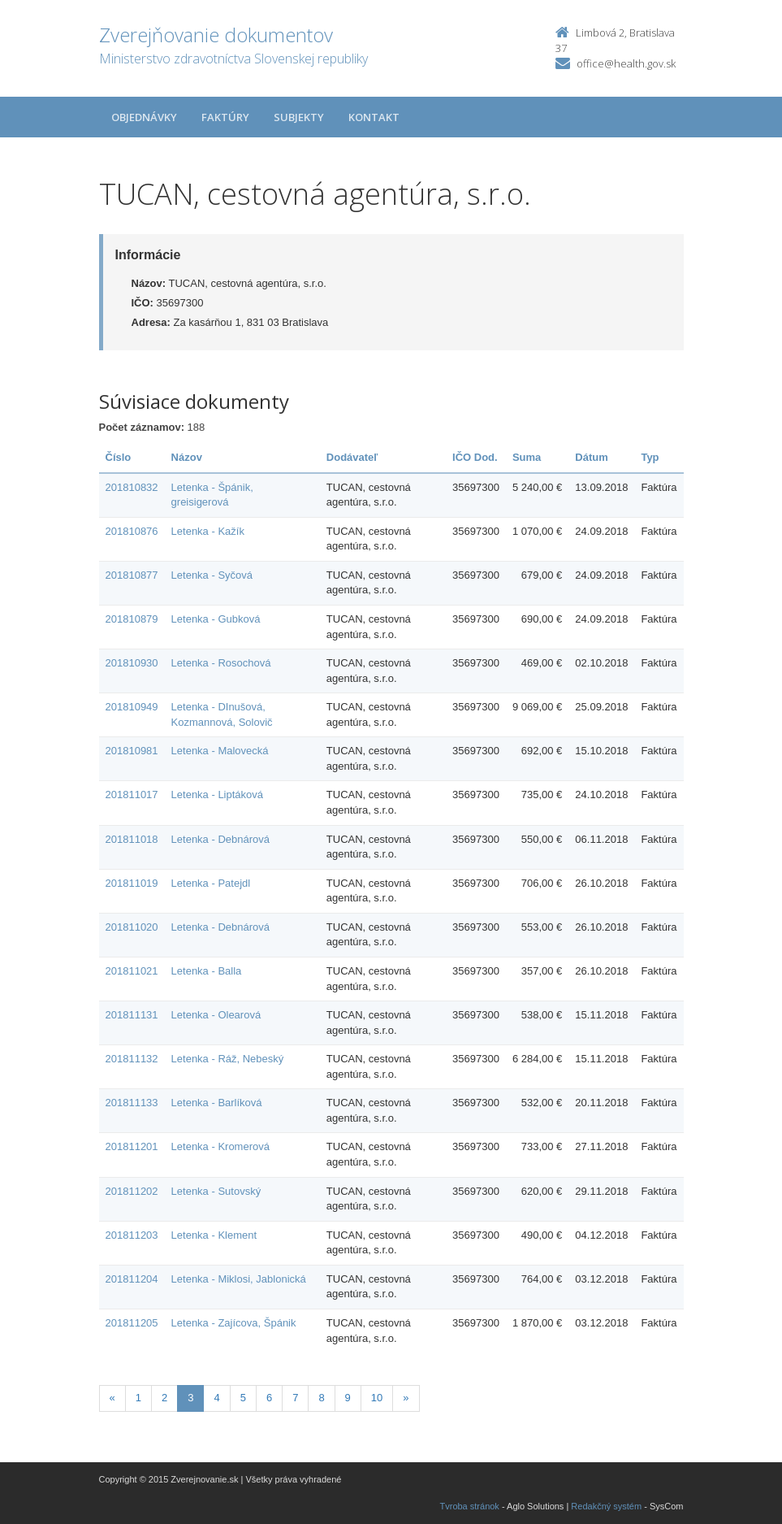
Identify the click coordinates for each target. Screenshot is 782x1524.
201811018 (132, 839)
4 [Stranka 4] (216, 1398)
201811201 (132, 1146)
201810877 (132, 575)
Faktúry (225, 117)
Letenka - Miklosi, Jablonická (238, 1279)
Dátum (591, 457)
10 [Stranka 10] (376, 1398)
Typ (650, 457)
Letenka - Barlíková (216, 1102)
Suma (526, 457)
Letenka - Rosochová (221, 663)
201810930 (132, 663)
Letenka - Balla (206, 971)
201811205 (132, 1323)
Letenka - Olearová (216, 1015)
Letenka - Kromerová (220, 1146)
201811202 (132, 1191)
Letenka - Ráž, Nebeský (227, 1059)
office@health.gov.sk (626, 63)
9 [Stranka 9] (348, 1398)
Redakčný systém (606, 1506)
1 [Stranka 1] (138, 1398)
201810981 (132, 751)
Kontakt (374, 117)
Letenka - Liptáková (217, 794)
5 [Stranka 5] (243, 1398)
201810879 (132, 619)
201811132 (132, 1059)
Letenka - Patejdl (211, 883)
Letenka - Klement (214, 1235)
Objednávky (144, 117)
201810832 (132, 487)
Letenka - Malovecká (220, 751)
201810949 (132, 707)
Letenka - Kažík (207, 531)
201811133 (132, 1102)
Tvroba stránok (469, 1506)
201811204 (132, 1279)
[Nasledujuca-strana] (405, 1398)
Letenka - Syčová (212, 575)
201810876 (132, 531)
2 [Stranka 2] (164, 1398)
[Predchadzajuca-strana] (112, 1398)
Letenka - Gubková (216, 619)
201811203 (132, 1235)
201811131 (132, 1015)
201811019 (132, 883)
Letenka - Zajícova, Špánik (233, 1323)
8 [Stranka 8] (321, 1398)
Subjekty (299, 117)
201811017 (132, 794)
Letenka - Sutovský (216, 1191)
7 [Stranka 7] (295, 1398)
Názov (186, 457)
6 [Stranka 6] (269, 1398)
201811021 (132, 971)
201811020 (132, 927)
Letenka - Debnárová (220, 839)
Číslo (119, 457)
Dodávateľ (352, 457)
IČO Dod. (475, 457)
